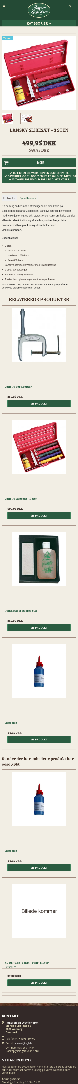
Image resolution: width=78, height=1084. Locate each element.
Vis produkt (39, 403)
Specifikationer (28, 198)
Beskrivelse (9, 198)
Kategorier (39, 23)
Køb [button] (23, 162)
